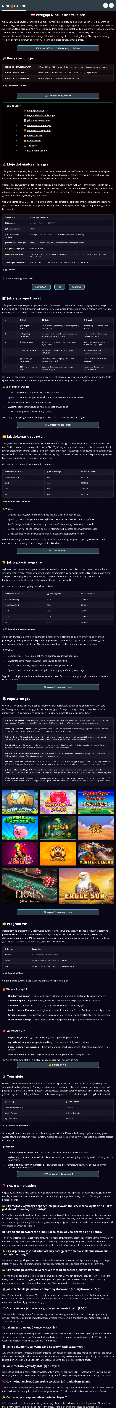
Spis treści (13, 105)
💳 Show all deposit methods (18, 501)
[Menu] (111, 5)
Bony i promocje (36, 110)
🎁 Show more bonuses (15, 85)
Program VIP (34, 140)
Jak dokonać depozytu (39, 125)
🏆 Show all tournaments (16, 1125)
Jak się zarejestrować (38, 120)
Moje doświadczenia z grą (41, 115)
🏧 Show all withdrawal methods (20, 629)
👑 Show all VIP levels (14, 973)
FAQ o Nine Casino (37, 150)
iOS (59, 287)
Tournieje (32, 145)
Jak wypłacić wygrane (39, 130)
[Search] (105, 5)
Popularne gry (34, 135)
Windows (76, 287)
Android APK (41, 287)
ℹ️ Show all (10, 270)
